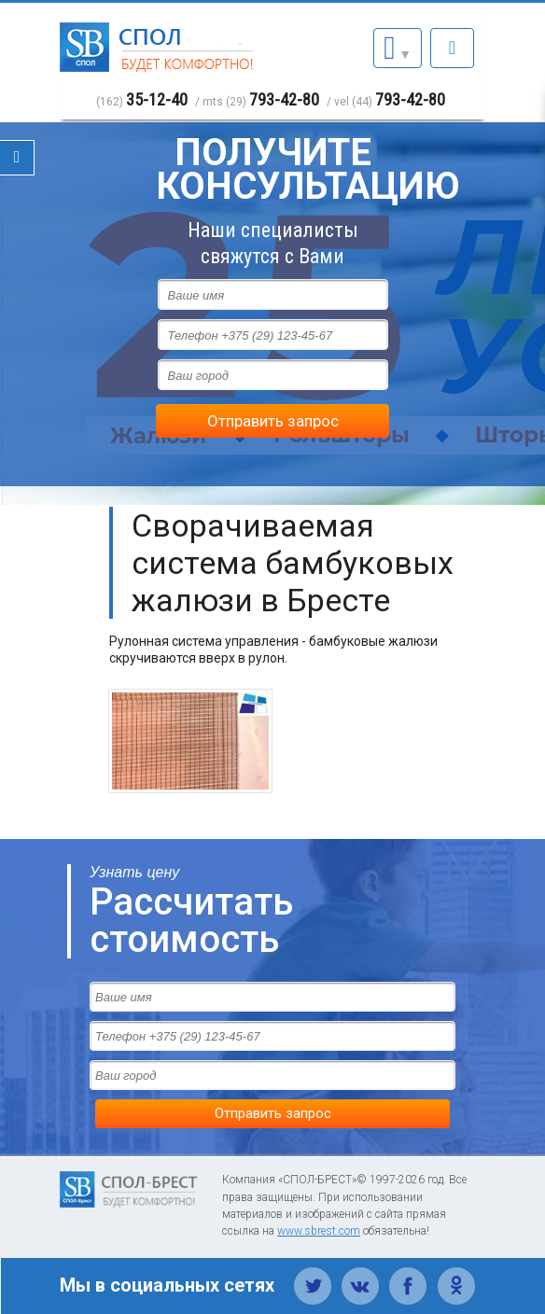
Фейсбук (408, 1275)
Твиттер (313, 1275)
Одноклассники (456, 1275)
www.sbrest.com (318, 1230)
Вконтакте (361, 1275)
